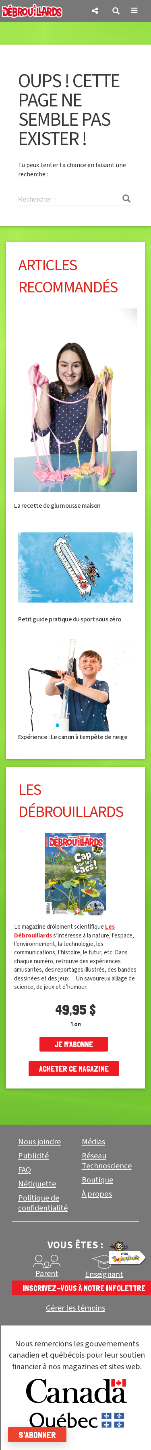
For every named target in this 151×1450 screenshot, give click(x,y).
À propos (97, 1194)
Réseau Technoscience (107, 1161)
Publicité (33, 1156)
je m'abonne (74, 1044)
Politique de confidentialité (43, 1203)
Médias (93, 1142)
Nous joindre (39, 1142)
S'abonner (37, 1435)
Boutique (97, 1180)
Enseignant (104, 1274)
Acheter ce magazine (74, 1069)
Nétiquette (37, 1184)
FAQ (24, 1170)
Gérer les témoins (75, 1308)
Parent (46, 1273)
